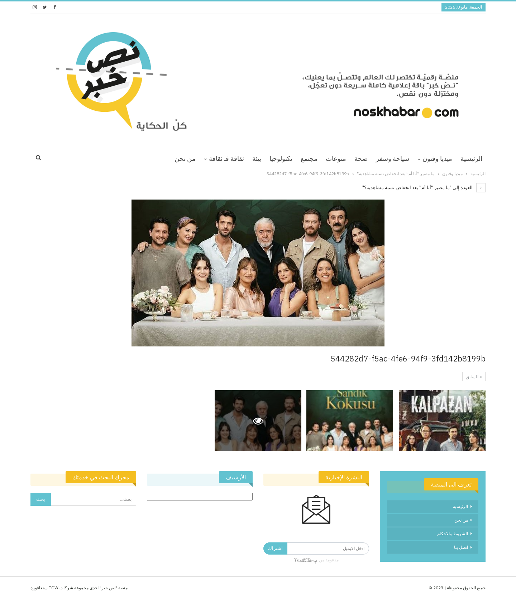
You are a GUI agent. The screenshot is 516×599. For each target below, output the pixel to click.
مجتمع (309, 158)
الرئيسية (471, 158)
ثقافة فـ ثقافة (226, 158)
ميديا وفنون (437, 158)
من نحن (185, 158)
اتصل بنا (461, 547)
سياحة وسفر (392, 158)
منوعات (336, 158)
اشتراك (275, 548)
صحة (361, 158)
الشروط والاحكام (452, 533)
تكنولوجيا (280, 158)
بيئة (256, 158)
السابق (474, 376)
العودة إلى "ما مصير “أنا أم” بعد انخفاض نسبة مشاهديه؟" (424, 188)
